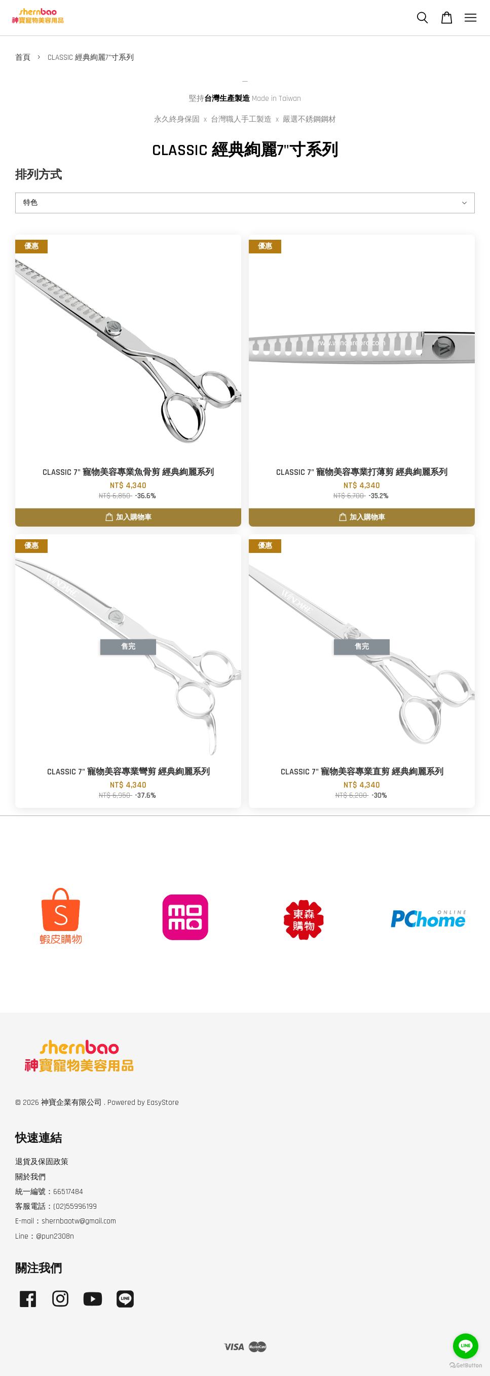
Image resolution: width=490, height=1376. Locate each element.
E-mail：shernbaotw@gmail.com (65, 1221)
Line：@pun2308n (44, 1236)
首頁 (22, 57)
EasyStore (163, 1102)
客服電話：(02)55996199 (56, 1206)
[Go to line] (465, 1346)
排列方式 (38, 175)
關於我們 (30, 1177)
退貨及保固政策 (41, 1162)
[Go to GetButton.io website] (465, 1365)
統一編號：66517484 (49, 1192)
